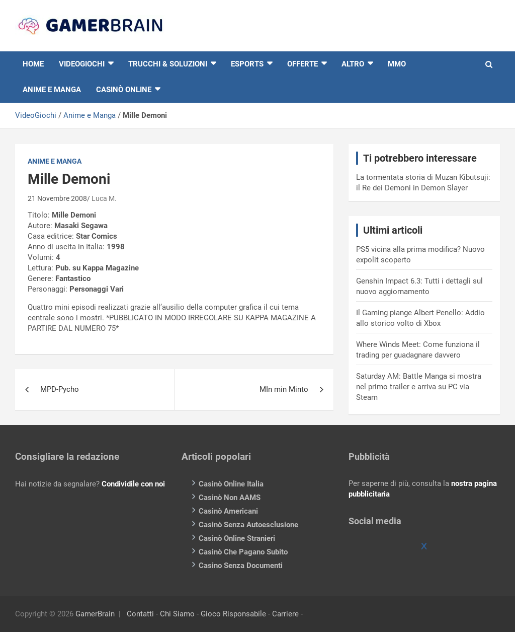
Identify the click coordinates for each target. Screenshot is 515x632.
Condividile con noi (133, 483)
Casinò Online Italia (231, 483)
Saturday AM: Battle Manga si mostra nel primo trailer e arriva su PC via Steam (418, 387)
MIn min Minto (284, 389)
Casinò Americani (228, 511)
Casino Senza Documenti (241, 565)
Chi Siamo (177, 613)
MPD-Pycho (59, 389)
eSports (247, 63)
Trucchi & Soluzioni (167, 63)
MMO (397, 63)
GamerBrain (95, 613)
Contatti (140, 613)
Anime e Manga (52, 89)
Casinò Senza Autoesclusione (248, 524)
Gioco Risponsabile (233, 613)
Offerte (302, 63)
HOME (33, 63)
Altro (352, 63)
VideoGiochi (35, 115)
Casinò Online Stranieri (237, 538)
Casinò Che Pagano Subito (243, 551)
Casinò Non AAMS (230, 497)
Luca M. (104, 198)
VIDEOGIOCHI (82, 63)
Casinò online (123, 89)
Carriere (285, 613)
